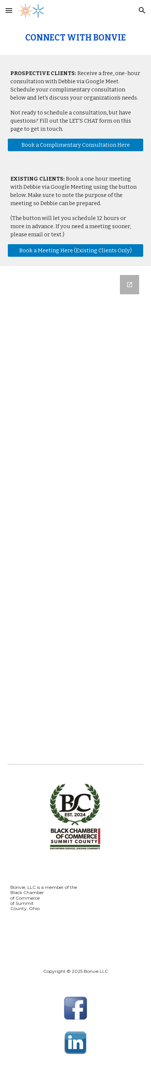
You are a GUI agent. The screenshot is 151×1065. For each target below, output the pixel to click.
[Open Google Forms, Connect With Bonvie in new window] (129, 284)
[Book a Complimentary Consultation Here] (75, 145)
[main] (75, 38)
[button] (9, 10)
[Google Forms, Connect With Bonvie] (75, 509)
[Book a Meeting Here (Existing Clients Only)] (75, 250)
